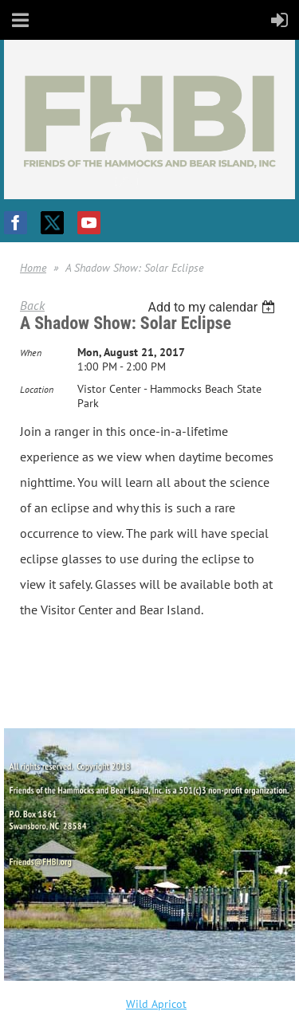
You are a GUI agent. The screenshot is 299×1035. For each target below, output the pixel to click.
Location (36, 389)
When (30, 353)
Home (33, 268)
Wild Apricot (156, 1004)
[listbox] (213, 307)
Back (32, 305)
